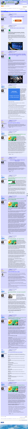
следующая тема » (25, 9)
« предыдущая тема (21, 9)
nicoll (2, 120)
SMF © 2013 (14, 425)
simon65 (2, 25)
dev (1, 84)
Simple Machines (16, 425)
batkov (2, 349)
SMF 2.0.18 (12, 425)
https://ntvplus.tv (15, 328)
